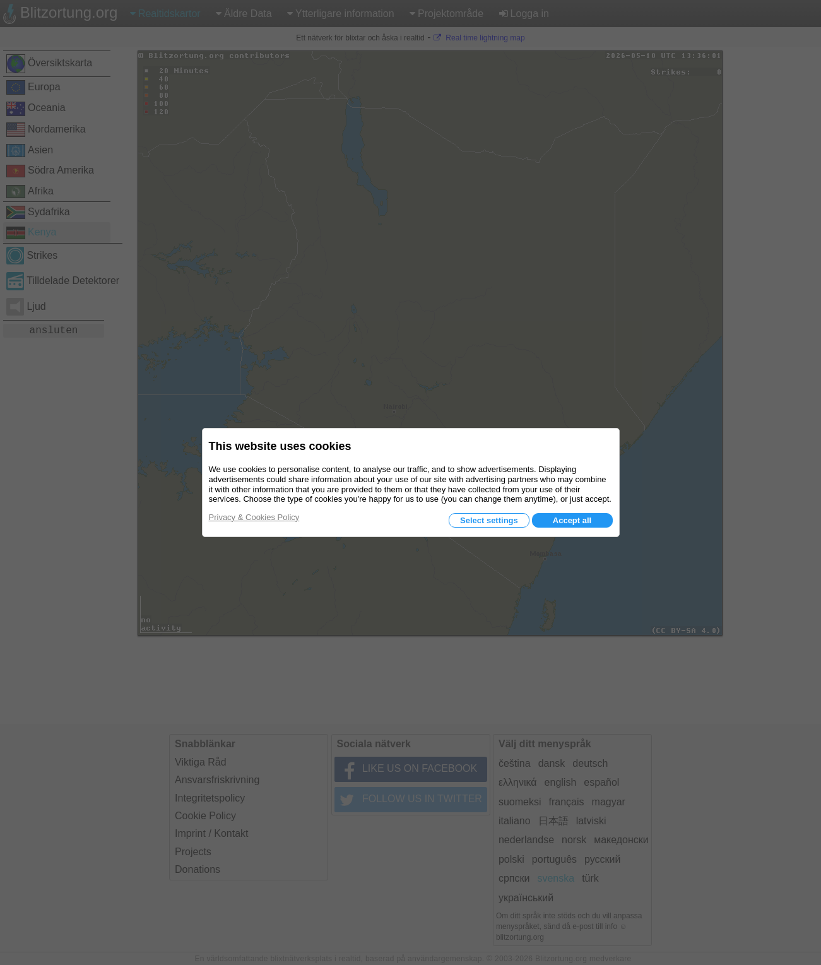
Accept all (572, 520)
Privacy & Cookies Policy (254, 517)
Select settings (489, 520)
